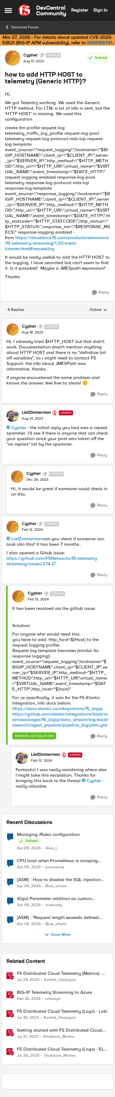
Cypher (18, 427)
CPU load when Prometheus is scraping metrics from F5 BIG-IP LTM (57, 860)
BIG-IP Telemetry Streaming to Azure (54, 992)
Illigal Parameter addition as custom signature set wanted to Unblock (54, 898)
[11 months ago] (28, 979)
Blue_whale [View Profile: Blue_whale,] (56, 886)
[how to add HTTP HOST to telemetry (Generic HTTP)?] (32, 332)
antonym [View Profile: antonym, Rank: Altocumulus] (53, 998)
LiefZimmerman (27, 538)
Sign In (100, 10)
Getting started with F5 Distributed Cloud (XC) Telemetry (59, 1030)
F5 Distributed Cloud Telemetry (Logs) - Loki (62, 1011)
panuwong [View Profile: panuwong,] (54, 867)
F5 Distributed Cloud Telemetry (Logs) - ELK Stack (62, 1049)
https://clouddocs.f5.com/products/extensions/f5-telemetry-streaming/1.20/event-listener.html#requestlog (57, 243)
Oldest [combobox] (98, 310)
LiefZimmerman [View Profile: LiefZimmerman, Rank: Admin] (36, 412)
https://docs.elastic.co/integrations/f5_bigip (57, 708)
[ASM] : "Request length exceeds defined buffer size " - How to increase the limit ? (58, 917)
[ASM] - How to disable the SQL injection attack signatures (59, 879)
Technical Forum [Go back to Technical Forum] (22, 27)
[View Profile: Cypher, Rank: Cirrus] (12, 58)
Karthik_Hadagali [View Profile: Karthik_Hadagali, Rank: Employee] (60, 979)
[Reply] (100, 293)
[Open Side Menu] (8, 10)
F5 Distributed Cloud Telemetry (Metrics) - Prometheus (59, 973)
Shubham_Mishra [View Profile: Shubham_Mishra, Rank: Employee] (59, 1036)
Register (79, 10)
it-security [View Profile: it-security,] (53, 904)
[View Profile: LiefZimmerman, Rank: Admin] (12, 416)
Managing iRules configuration (48, 834)
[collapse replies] (57, 322)
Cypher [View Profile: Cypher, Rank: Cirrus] (30, 55)
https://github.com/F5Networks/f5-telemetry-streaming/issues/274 (52, 561)
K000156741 (99, 43)
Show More (57, 934)
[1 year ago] (28, 998)
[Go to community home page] (42, 10)
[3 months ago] (29, 848)
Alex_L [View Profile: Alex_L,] (51, 848)
